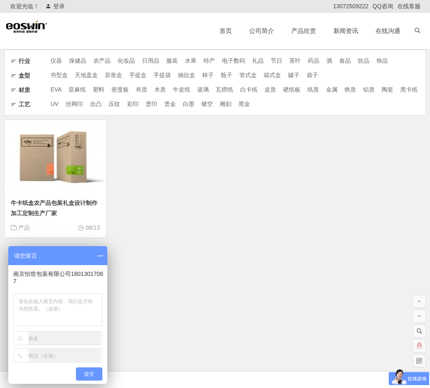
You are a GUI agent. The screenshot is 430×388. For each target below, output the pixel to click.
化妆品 (126, 60)
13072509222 (351, 6)
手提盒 (137, 75)
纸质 (313, 89)
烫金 (170, 104)
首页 (226, 30)
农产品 (102, 60)
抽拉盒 (186, 75)
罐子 (294, 75)
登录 (55, 6)
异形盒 (113, 75)
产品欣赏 (303, 30)
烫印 (151, 104)
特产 (209, 60)
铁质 (350, 89)
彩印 (133, 104)
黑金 (244, 104)
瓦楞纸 (224, 89)
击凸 (96, 104)
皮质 (270, 89)
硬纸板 (291, 89)
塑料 (98, 89)
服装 (172, 60)
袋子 (312, 75)
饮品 (363, 60)
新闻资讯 (345, 30)
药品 (313, 60)
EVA (55, 89)
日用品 (150, 60)
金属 (332, 89)
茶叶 (295, 60)
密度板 (120, 89)
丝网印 (74, 104)
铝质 (369, 89)
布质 (141, 89)
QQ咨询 (383, 6)
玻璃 (203, 89)
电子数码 (233, 60)
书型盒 (59, 75)
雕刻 (226, 104)
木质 (160, 89)
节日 (276, 60)
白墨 (188, 104)
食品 (345, 60)
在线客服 (409, 6)
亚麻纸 (77, 89)
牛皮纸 (181, 89)
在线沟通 (388, 30)
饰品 (382, 60)
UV (54, 104)
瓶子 (226, 75)
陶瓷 (387, 89)
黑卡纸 (409, 89)
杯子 (208, 75)
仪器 (56, 60)
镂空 (207, 104)
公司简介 (261, 30)
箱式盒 (272, 75)
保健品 (77, 60)
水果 (190, 60)
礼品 (258, 60)
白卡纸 (249, 89)
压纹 (114, 104)
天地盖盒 (86, 75)
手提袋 (162, 75)
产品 (24, 227)
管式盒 (248, 75)
